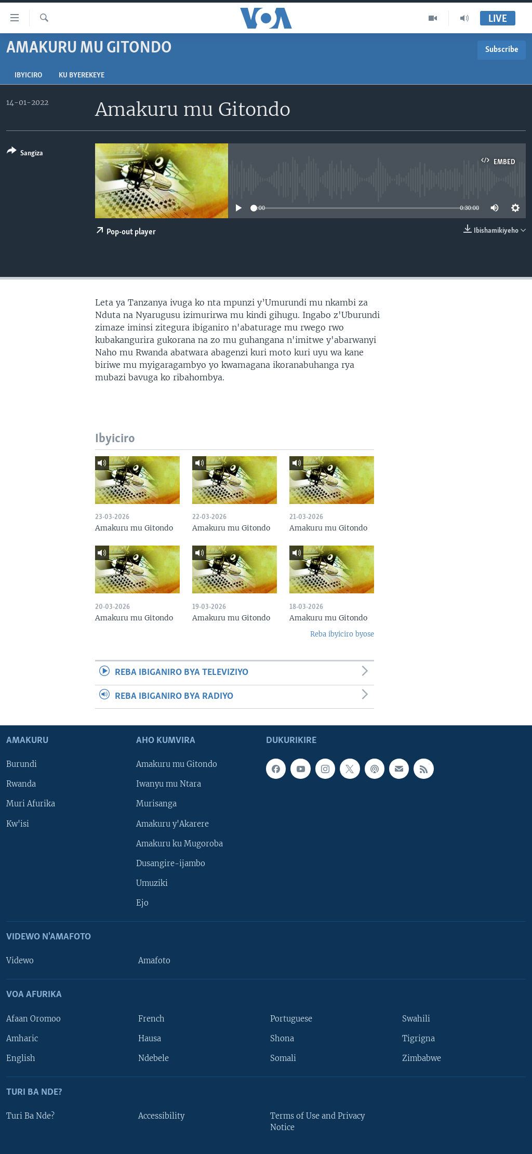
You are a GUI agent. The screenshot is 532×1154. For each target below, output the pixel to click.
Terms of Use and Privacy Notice (317, 1121)
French (151, 1019)
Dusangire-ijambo (170, 863)
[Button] (25, 154)
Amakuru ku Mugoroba (179, 843)
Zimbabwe (421, 1058)
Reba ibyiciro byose (342, 634)
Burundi (21, 765)
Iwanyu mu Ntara (168, 784)
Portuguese (291, 1019)
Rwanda (21, 784)
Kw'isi (17, 824)
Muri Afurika (30, 804)
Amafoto (154, 960)
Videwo (20, 960)
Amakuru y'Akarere (172, 824)
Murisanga (156, 804)
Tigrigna (418, 1038)
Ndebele (153, 1058)
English (20, 1058)
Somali (283, 1058)
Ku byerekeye (81, 75)
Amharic (22, 1038)
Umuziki (152, 883)
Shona (282, 1038)
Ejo (142, 903)
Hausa (149, 1038)
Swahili (416, 1019)
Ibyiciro (28, 75)
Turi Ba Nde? (30, 1116)
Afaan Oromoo (33, 1019)
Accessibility (161, 1116)
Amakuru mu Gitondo (176, 765)
